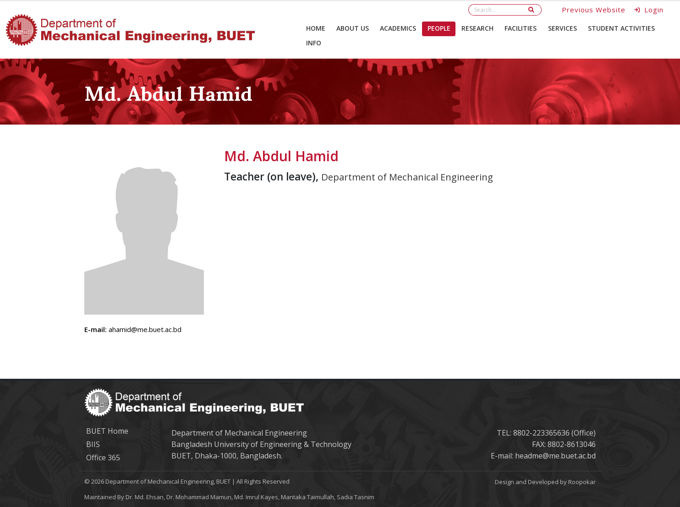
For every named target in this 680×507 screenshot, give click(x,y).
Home (315, 28)
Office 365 (103, 457)
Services (562, 28)
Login (649, 9)
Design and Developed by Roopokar (545, 482)
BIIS (93, 444)
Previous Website (593, 9)
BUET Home (107, 431)
